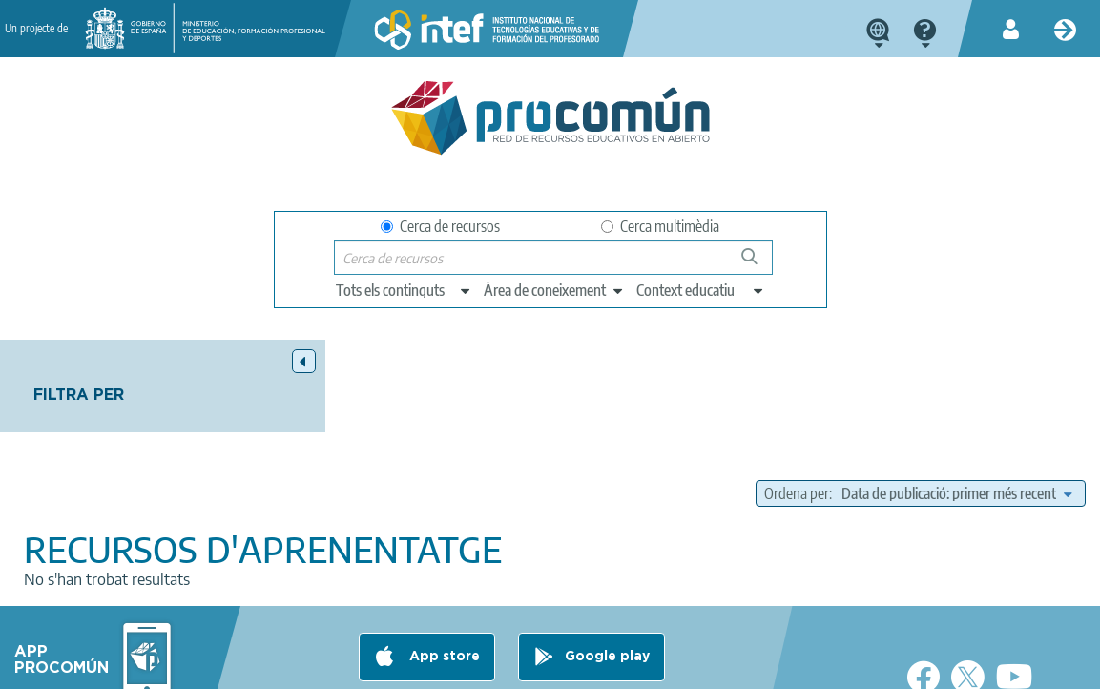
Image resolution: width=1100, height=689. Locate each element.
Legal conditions (207, 666)
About (113, 666)
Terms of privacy (329, 666)
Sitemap (635, 666)
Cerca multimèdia (660, 226)
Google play (607, 590)
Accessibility (549, 666)
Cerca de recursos (440, 226)
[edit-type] (404, 290)
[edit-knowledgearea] (554, 290)
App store (442, 590)
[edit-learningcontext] (701, 290)
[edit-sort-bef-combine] (894, 423)
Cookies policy (446, 666)
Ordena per (806, 399)
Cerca (758, 263)
